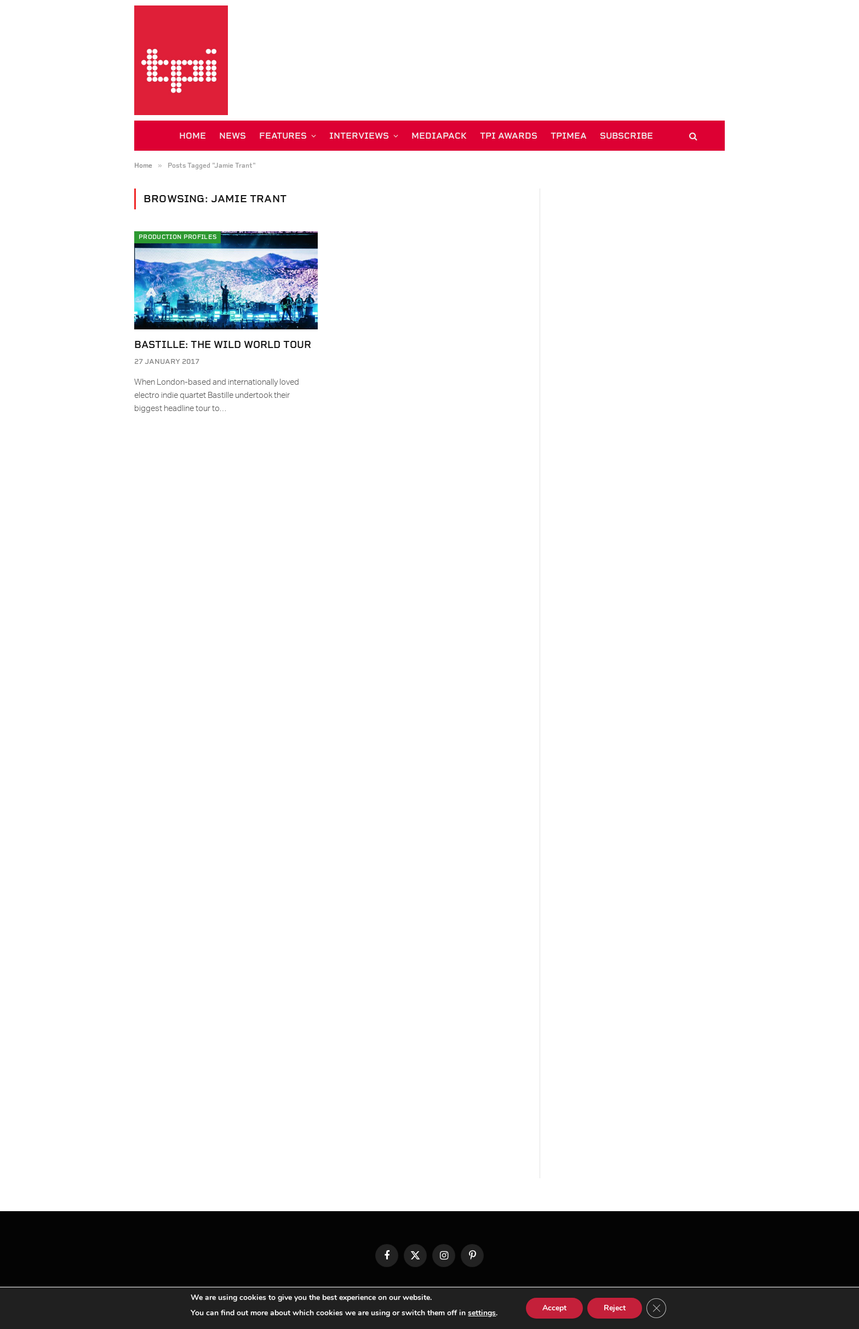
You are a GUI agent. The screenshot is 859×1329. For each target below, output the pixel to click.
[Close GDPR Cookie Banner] (656, 1308)
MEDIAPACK (439, 135)
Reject (615, 1308)
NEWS (232, 135)
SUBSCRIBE (626, 135)
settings (482, 1313)
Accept (554, 1308)
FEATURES (283, 135)
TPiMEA (569, 135)
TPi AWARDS (508, 135)
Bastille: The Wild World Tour (222, 344)
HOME (192, 135)
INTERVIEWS (359, 135)
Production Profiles (177, 237)
